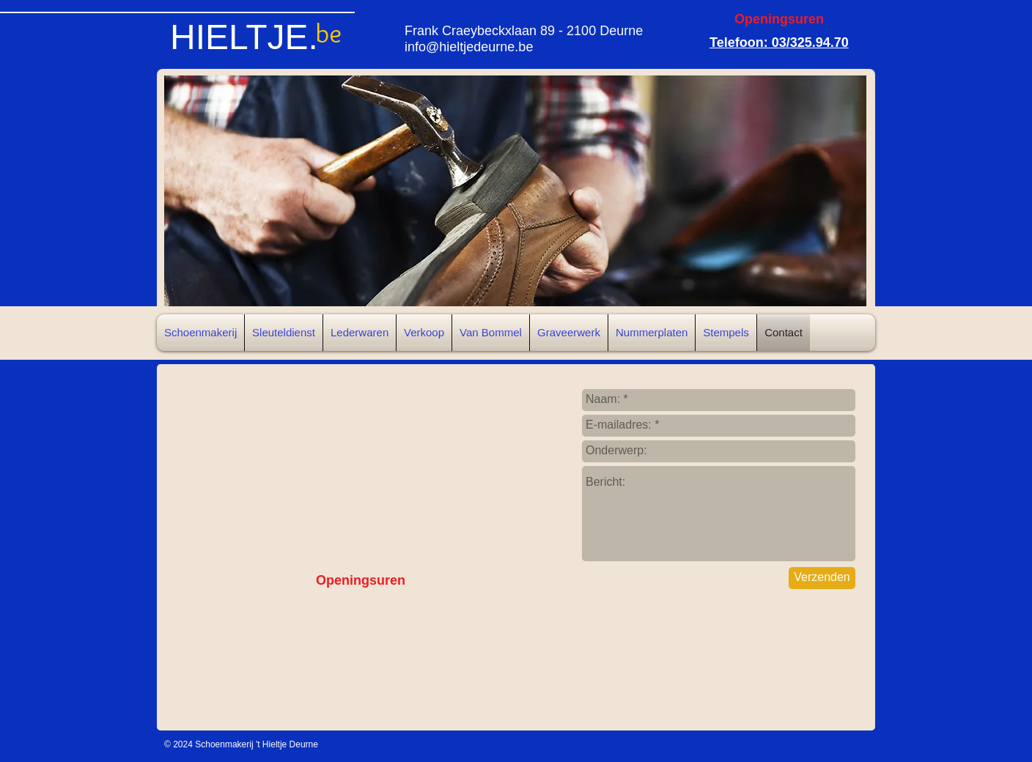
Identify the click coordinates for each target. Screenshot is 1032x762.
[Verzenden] (822, 578)
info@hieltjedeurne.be (469, 47)
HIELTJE (239, 37)
